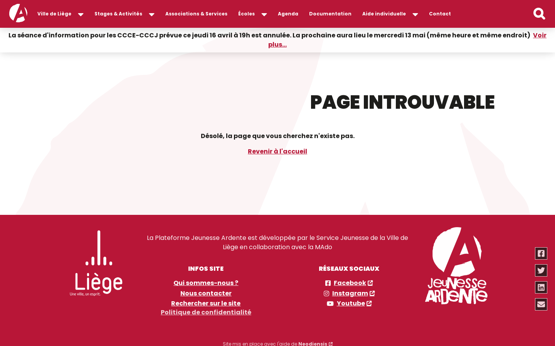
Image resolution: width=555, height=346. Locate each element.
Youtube (351, 303)
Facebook (350, 282)
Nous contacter (206, 293)
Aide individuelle (384, 13)
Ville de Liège (54, 13)
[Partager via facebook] (541, 253)
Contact (440, 13)
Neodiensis (312, 341)
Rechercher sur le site (205, 303)
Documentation (330, 13)
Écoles (246, 13)
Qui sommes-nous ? (205, 282)
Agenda (288, 13)
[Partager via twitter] (541, 270)
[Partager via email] (541, 304)
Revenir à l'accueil (277, 151)
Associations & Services (196, 13)
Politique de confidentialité (206, 310)
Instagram (350, 293)
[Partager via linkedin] (541, 287)
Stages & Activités (118, 13)
